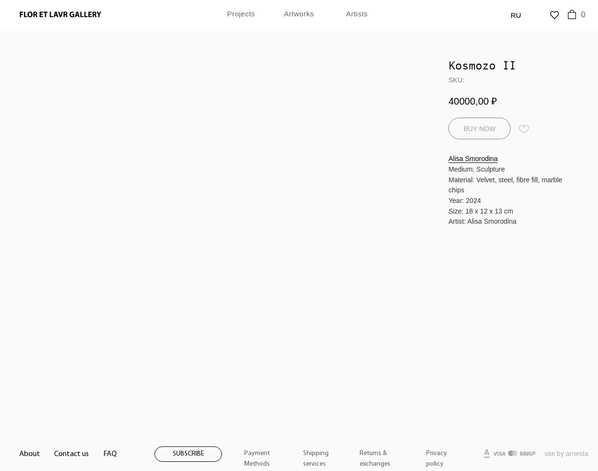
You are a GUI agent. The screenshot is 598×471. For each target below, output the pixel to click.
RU (516, 15)
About (29, 454)
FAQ (110, 454)
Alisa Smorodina (473, 158)
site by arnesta (566, 454)
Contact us (71, 454)
